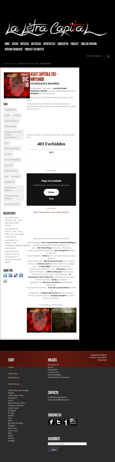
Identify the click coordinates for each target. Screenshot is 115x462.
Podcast (75, 44)
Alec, (12, 395)
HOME (7, 44)
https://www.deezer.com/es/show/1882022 (51, 212)
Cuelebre (16, 115)
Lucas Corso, (13, 431)
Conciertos (63, 44)
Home (5, 64)
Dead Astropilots (12, 121)
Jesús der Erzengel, (21, 390)
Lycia (6, 177)
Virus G (50, 367)
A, (9, 395)
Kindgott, (11, 426)
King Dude (9, 165)
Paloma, (11, 438)
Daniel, (11, 390)
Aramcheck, (12, 398)
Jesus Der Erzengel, (15, 423)
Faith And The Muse (12, 149)
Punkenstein (10, 182)
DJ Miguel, (12, 410)
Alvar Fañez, (19, 395)
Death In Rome (10, 127)
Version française (14, 49)
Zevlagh (11, 441)
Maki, (10, 433)
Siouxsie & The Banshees (10, 189)
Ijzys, (10, 418)
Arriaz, (10, 400)
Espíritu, (11, 393)
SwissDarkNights (54, 375)
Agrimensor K (10, 110)
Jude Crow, (12, 428)
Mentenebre (53, 370)
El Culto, (11, 413)
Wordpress (102, 360)
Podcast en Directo (34, 49)
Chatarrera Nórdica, (16, 405)
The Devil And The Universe (11, 197)
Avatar (7, 115)
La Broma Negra (11, 171)
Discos (15, 44)
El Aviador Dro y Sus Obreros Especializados (13, 134)
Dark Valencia (53, 365)
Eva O (7, 143)
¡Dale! (54, 450)
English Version (89, 44)
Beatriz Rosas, (14, 403)
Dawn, (16, 408)
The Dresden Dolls (12, 204)
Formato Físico (54, 372)
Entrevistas (49, 44)
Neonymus (16, 177)
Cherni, (22, 403)
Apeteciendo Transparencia (59, 377)
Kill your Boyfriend (12, 160)
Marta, (10, 436)
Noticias (25, 44)
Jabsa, (10, 421)
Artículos (36, 44)
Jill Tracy (8, 154)
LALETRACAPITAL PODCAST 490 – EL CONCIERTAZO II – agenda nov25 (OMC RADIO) (13, 257)
